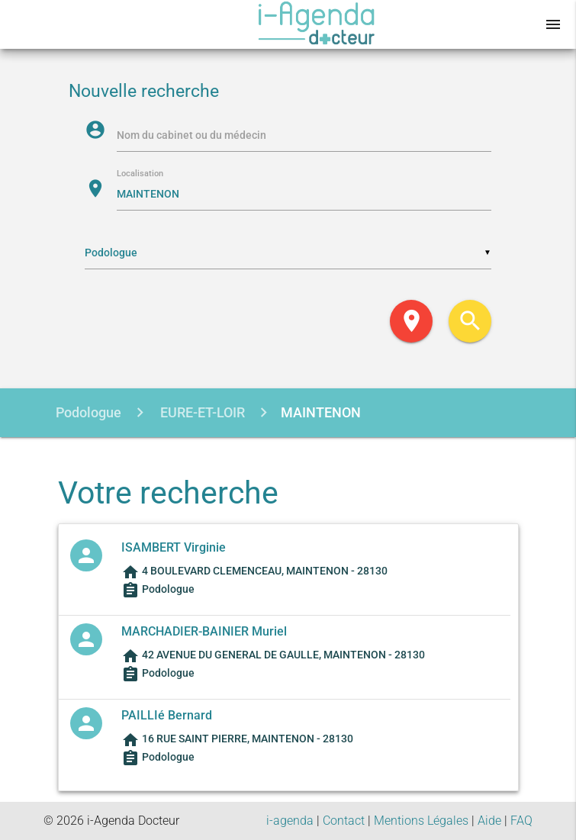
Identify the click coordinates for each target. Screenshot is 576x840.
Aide (489, 820)
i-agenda (290, 820)
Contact (344, 820)
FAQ (521, 820)
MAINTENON (321, 412)
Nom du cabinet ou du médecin (191, 135)
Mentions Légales (421, 820)
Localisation (140, 174)
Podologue (88, 412)
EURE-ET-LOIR (201, 412)
